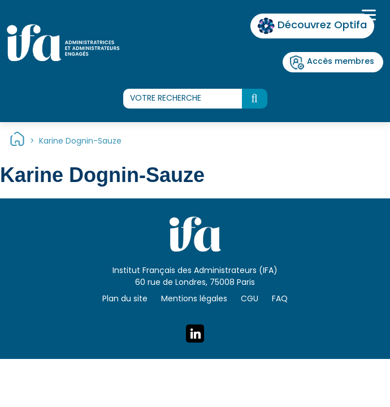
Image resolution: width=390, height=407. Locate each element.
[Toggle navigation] (367, 16)
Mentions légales (194, 299)
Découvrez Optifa (312, 26)
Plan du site (125, 299)
